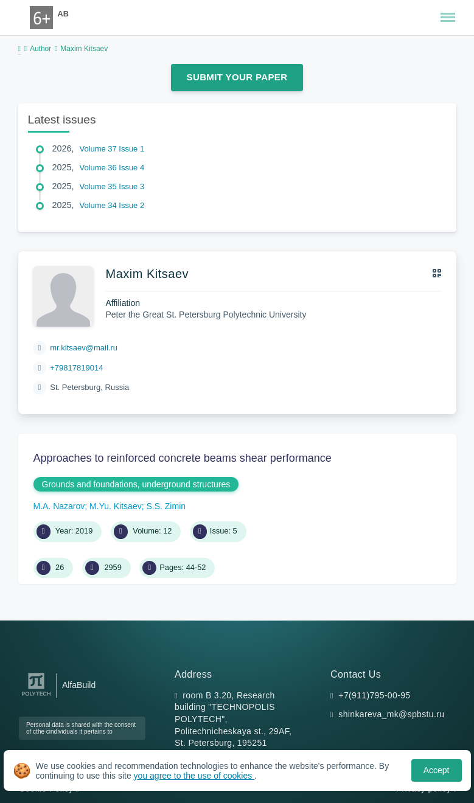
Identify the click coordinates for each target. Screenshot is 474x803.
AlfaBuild (79, 685)
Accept (436, 770)
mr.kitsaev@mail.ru (83, 347)
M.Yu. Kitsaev (115, 506)
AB (63, 13)
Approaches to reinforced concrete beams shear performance (182, 458)
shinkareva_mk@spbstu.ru (391, 714)
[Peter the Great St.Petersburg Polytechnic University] (36, 696)
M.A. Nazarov (59, 506)
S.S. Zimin (166, 506)
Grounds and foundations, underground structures (136, 484)
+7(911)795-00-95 (374, 695)
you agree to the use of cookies (194, 775)
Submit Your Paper (237, 77)
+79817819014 (76, 367)
